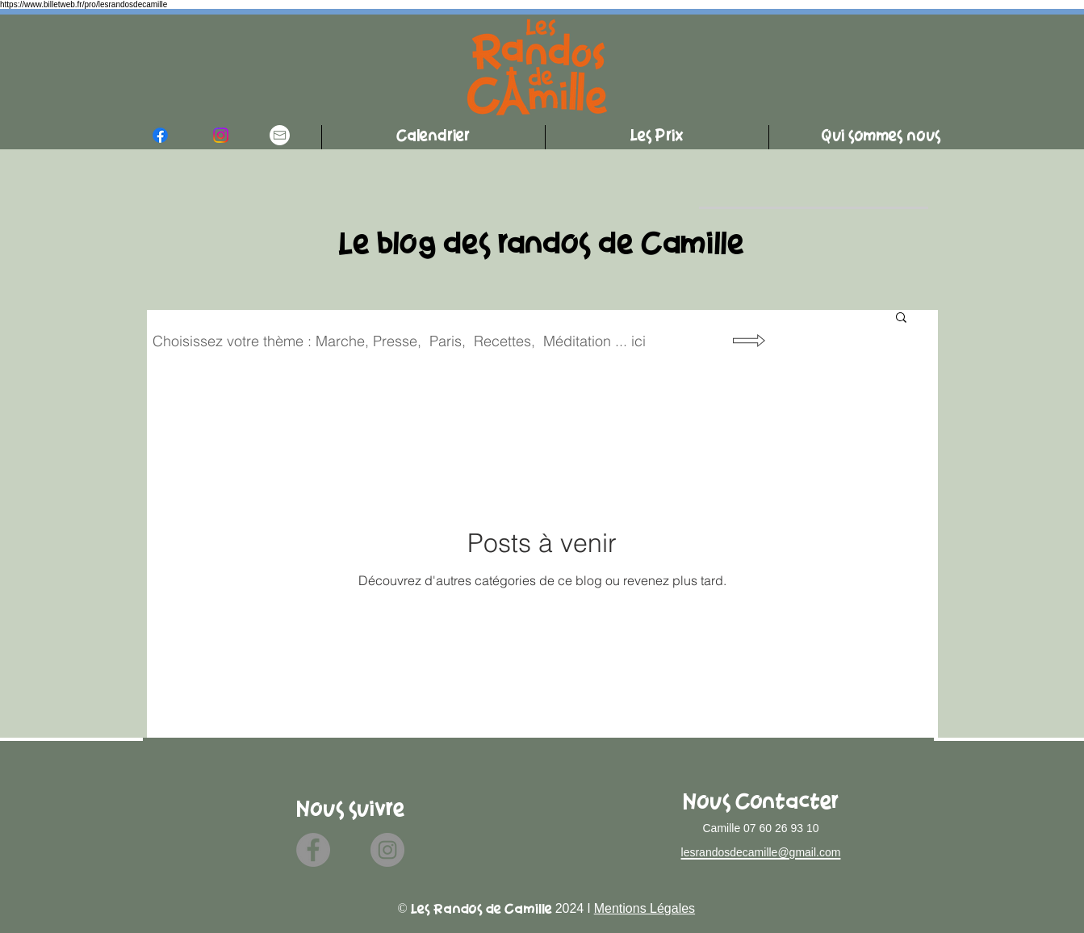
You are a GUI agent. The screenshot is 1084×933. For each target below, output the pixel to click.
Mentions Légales (644, 908)
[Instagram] (387, 850)
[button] (901, 318)
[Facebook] (313, 850)
